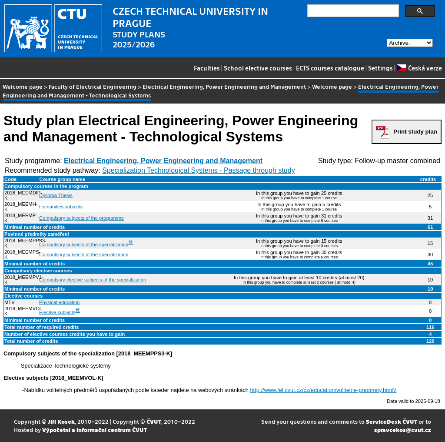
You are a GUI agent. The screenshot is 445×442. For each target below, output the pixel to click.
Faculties (207, 68)
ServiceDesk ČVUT (391, 421)
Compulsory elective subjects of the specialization (92, 279)
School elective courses (258, 68)
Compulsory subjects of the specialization (83, 244)
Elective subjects (57, 312)
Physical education (59, 302)
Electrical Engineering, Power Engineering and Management (224, 86)
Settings (380, 68)
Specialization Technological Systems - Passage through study (198, 170)
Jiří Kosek (61, 421)
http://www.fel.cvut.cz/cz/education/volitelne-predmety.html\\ (323, 390)
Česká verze (419, 68)
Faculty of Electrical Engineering (92, 86)
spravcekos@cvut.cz (402, 429)
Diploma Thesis (56, 195)
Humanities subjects (61, 206)
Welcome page (23, 86)
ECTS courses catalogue (330, 68)
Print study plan (415, 131)
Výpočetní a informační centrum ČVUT (94, 429)
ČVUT (153, 421)
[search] (352, 11)
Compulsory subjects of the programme (81, 218)
